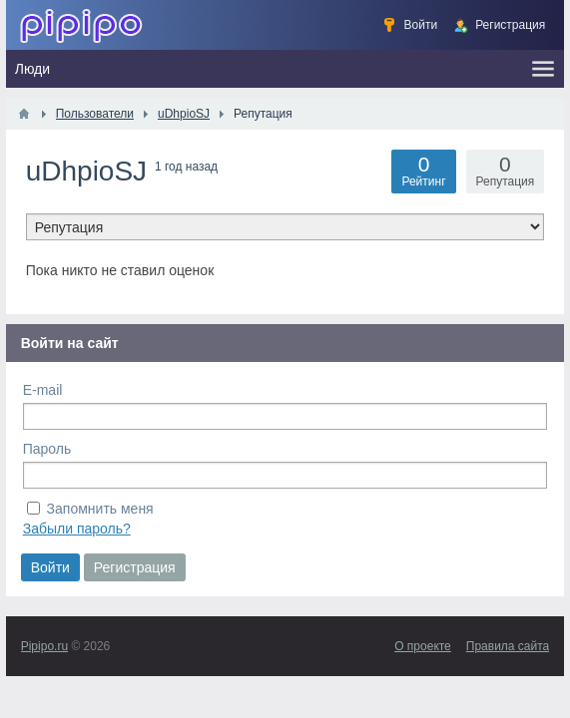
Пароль (47, 449)
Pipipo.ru (44, 646)
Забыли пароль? (77, 529)
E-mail (43, 390)
